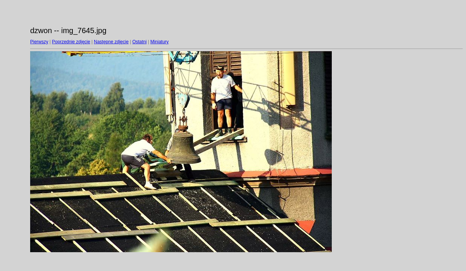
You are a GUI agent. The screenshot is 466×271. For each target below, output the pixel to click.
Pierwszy (39, 41)
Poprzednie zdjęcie (71, 41)
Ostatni (139, 41)
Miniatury (159, 41)
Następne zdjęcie (111, 41)
